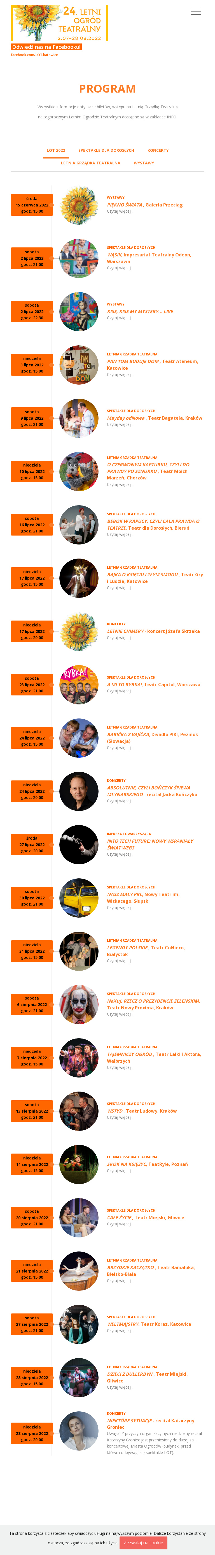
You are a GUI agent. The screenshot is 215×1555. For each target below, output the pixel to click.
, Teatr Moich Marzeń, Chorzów (148, 471)
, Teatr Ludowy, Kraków (142, 1111)
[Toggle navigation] (196, 12)
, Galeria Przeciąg (145, 205)
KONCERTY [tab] (158, 150)
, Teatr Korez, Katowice (149, 1324)
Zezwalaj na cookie (143, 1543)
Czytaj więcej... (120, 211)
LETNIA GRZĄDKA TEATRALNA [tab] (90, 163)
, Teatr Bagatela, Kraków (154, 418)
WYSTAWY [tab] (144, 163)
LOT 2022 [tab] (56, 150)
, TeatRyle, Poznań (147, 1164)
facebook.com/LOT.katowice (34, 54)
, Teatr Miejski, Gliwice (145, 1217)
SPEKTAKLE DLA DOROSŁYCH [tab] (106, 150)
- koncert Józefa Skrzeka (153, 631)
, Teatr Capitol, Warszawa (153, 684)
